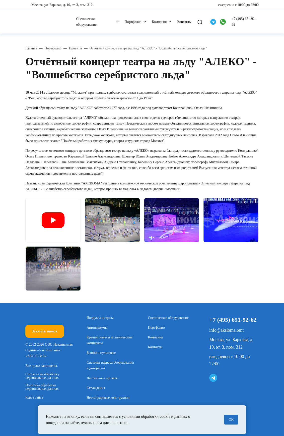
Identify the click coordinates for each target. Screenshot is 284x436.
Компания (159, 22)
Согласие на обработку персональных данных (42, 376)
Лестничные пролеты (102, 378)
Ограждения (96, 388)
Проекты (75, 48)
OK (231, 420)
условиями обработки (140, 416)
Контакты (184, 22)
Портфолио (133, 22)
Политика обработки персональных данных (42, 387)
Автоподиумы (97, 327)
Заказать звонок (45, 331)
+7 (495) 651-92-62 (244, 21)
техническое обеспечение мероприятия (169, 183)
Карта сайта (34, 397)
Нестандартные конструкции (108, 398)
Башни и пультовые (101, 353)
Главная (31, 48)
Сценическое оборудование (86, 21)
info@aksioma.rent (226, 330)
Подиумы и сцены (100, 318)
